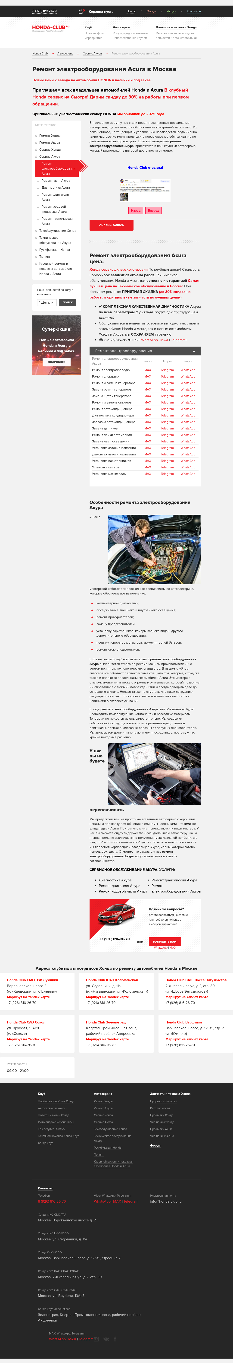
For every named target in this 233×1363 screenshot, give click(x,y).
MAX (164, 339)
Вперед (153, 211)
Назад (135, 211)
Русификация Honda (54, 250)
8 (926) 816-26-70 (52, 1205)
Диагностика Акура (115, 880)
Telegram (178, 339)
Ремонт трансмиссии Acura (57, 221)
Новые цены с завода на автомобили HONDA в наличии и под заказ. (92, 80)
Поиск (131, 11)
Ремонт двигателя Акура (119, 885)
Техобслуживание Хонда (57, 231)
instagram (96, 1343)
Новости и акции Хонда (53, 1120)
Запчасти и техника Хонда (170, 1098)
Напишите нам (165, 942)
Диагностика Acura (56, 188)
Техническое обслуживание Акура (55, 240)
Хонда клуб (45, 1147)
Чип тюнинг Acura (162, 1140)
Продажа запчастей (163, 1106)
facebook (115, 1343)
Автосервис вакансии (52, 1113)
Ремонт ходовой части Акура (123, 891)
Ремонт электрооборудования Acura (58, 169)
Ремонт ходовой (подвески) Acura (54, 209)
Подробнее (56, 362)
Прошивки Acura (161, 1133)
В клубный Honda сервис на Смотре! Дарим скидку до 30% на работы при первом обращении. (110, 97)
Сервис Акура (49, 157)
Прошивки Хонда (161, 1120)
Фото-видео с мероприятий (56, 1126)
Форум (151, 11)
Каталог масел (160, 1113)
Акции (171, 11)
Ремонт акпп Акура (56, 181)
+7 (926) (115, 939)
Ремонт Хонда (49, 136)
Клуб (41, 1098)
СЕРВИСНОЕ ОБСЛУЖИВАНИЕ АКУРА (123, 869)
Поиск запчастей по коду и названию (55, 292)
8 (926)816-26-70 (117, 339)
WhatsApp (150, 339)
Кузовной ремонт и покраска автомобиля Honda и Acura (55, 269)
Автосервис (103, 1098)
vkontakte (106, 1343)
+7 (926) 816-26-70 (22, 1002)
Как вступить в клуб (51, 1133)
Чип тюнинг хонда (162, 1126)
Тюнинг (44, 257)
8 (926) (44, 11)
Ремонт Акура (49, 143)
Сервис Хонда (50, 150)
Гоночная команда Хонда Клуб (58, 1140)
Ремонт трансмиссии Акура (174, 880)
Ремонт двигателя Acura (55, 197)
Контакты (194, 11)
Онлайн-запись (111, 225)
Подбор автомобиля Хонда (56, 1106)
